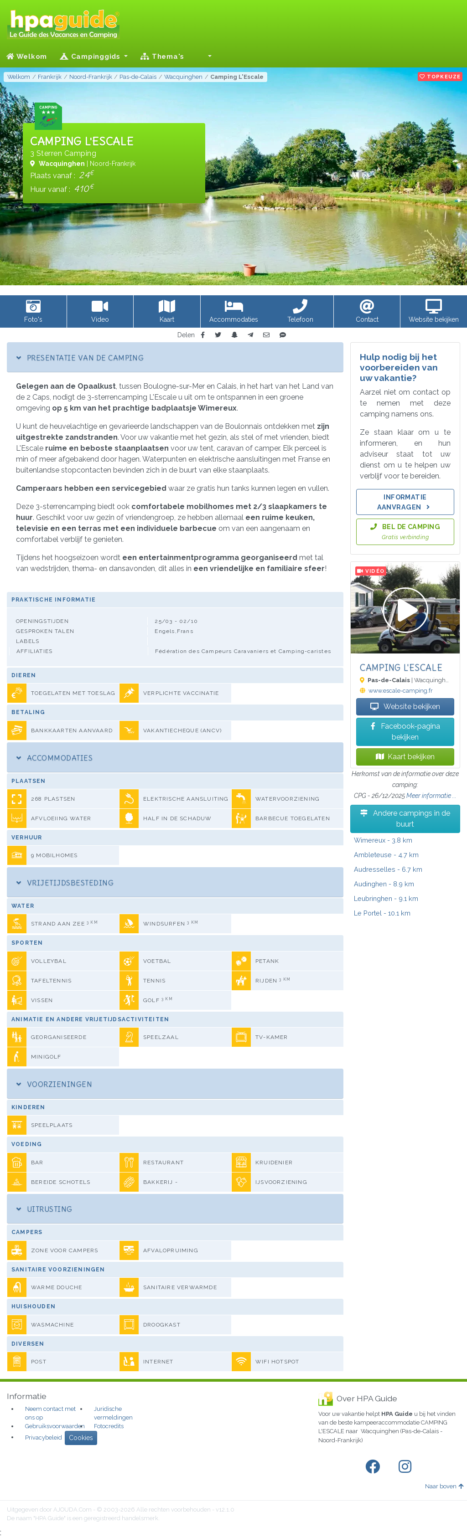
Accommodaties (54, 757)
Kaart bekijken (405, 756)
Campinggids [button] (91, 56)
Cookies (81, 1437)
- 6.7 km (388, 869)
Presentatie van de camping (80, 357)
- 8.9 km (384, 884)
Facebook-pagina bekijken (405, 731)
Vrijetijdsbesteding (65, 882)
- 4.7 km (386, 855)
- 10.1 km (382, 913)
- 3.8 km (383, 840)
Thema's (162, 56)
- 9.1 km (386, 898)
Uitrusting (44, 1209)
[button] (204, 56)
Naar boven (444, 1486)
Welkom (26, 56)
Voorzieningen (54, 1084)
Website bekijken (405, 706)
